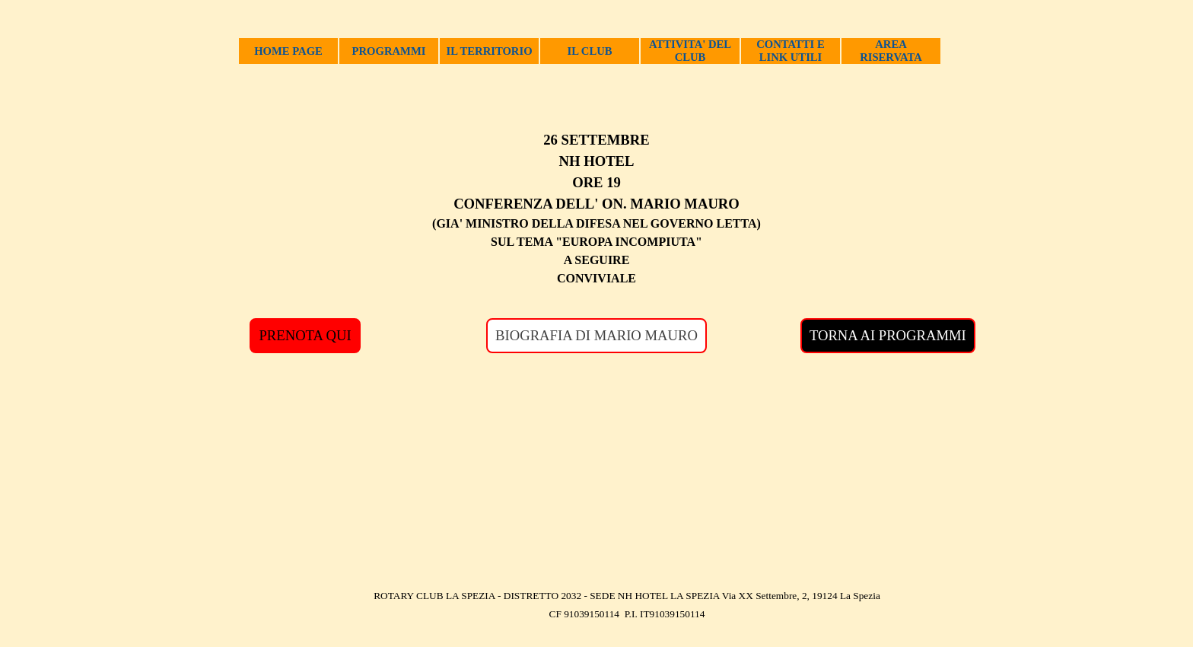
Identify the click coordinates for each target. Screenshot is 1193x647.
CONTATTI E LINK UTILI (790, 50)
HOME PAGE (288, 51)
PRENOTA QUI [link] (305, 335)
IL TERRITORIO (489, 51)
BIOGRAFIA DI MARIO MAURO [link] (596, 335)
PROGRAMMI (389, 51)
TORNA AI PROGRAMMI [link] (888, 335)
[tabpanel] (597, 208)
